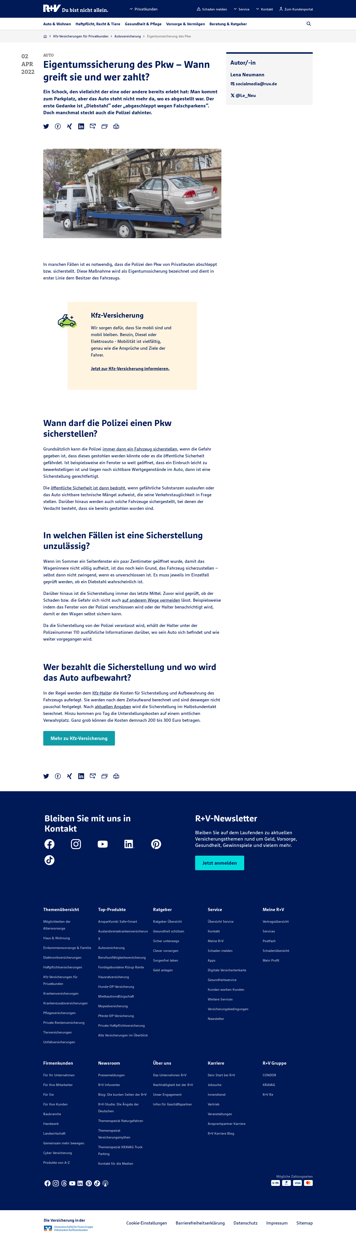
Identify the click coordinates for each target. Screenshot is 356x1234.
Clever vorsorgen (165, 950)
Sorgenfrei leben (165, 960)
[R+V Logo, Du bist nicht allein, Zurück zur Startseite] (75, 9)
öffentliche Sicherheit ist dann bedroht (88, 488)
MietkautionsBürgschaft (116, 996)
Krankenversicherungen (60, 993)
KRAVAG (269, 1085)
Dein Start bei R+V (221, 1075)
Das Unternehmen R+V (169, 1075)
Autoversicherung (127, 36)
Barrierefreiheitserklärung (200, 1223)
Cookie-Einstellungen (146, 1223)
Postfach (269, 941)
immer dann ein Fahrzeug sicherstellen (140, 449)
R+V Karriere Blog (221, 1133)
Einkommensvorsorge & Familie (67, 948)
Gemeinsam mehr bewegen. (64, 1143)
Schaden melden (220, 950)
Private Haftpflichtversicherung (121, 1025)
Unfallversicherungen (59, 1042)
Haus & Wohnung (56, 938)
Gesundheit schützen (168, 931)
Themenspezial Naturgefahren (120, 1121)
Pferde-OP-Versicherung (116, 1016)
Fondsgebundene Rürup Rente (121, 967)
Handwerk (51, 1123)
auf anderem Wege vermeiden (151, 600)
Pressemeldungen (111, 1075)
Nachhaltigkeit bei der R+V (173, 1085)
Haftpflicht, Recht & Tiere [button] (98, 23)
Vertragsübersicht (276, 921)
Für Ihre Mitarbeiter (58, 1085)
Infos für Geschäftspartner (172, 1104)
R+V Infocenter (109, 1085)
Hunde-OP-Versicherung (116, 986)
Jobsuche (214, 1085)
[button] (143, 9)
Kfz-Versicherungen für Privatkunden (80, 36)
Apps (211, 960)
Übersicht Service (221, 921)
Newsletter (216, 1019)
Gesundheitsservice (222, 980)
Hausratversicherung (113, 977)
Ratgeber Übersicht (167, 921)
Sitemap (304, 1223)
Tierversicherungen (57, 1032)
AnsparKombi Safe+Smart (117, 921)
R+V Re (268, 1094)
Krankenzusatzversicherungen (65, 1003)
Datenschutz (246, 1223)
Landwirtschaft (54, 1133)
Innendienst (217, 1094)
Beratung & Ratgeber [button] (228, 23)
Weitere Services (220, 999)
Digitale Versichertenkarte (227, 970)
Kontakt (214, 931)
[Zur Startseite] (45, 36)
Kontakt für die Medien (115, 1163)
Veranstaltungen (220, 1114)
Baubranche (52, 1114)
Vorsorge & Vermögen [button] (185, 23)
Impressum (277, 1223)
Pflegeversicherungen (59, 1013)
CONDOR (269, 1075)
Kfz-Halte (101, 693)
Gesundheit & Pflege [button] (143, 23)
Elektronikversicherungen (62, 957)
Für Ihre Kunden (55, 1104)
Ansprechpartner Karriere (226, 1123)
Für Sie (48, 1094)
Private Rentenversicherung (64, 1022)
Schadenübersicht (276, 950)
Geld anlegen (163, 970)
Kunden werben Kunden (226, 989)
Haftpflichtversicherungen (62, 967)
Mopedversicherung (113, 1006)
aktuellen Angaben (113, 706)
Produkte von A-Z (56, 1162)
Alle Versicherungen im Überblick (123, 1035)
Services (269, 931)
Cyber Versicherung (57, 1153)
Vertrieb (213, 1104)
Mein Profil (271, 960)
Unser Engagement (167, 1094)
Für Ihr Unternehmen (59, 1075)
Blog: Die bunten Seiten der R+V (122, 1094)
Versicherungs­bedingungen (228, 1009)
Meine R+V (216, 941)
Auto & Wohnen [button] (57, 23)
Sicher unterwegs (166, 941)
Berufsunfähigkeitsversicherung (122, 957)
